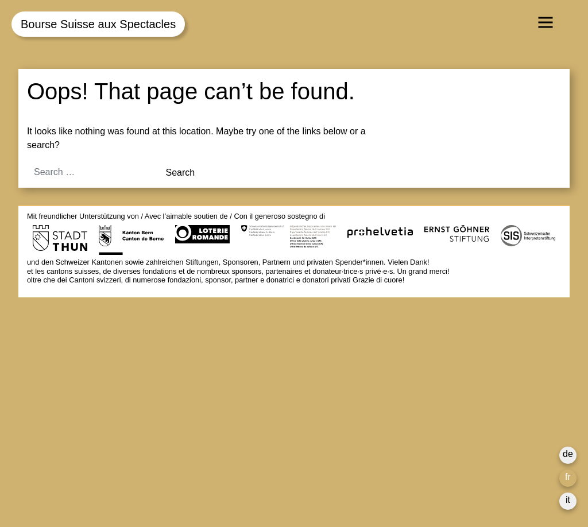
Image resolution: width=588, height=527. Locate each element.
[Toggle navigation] (545, 22)
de (568, 454)
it (568, 500)
